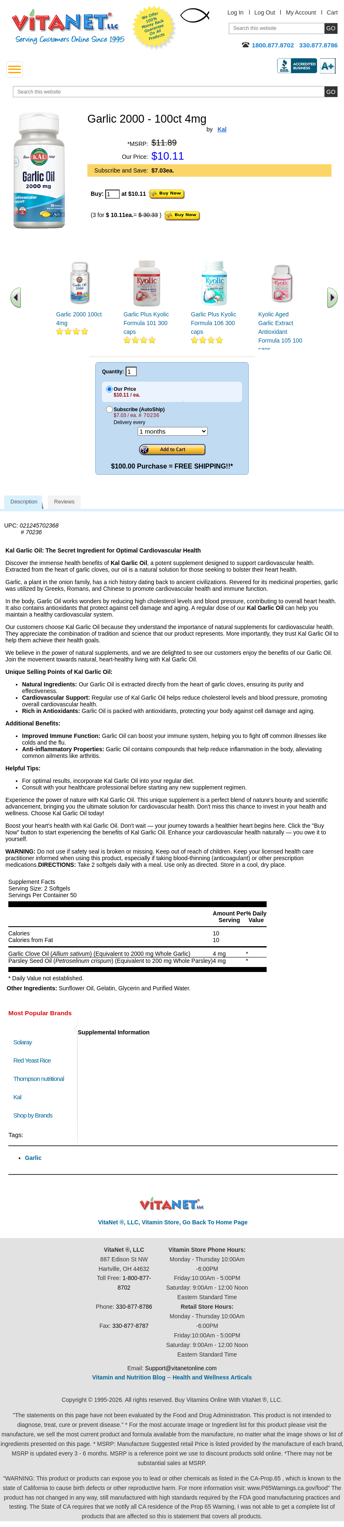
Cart (332, 12)
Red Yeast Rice (32, 1060)
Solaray (22, 1042)
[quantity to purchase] (112, 194)
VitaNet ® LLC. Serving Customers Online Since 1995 (68, 26)
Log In (236, 12)
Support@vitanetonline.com (181, 1368)
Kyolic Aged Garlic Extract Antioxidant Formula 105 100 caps (280, 332)
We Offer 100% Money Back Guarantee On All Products (154, 28)
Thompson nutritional (38, 1078)
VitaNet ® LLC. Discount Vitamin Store (172, 1204)
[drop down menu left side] (14, 69)
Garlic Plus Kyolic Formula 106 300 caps (213, 323)
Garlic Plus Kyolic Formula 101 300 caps (146, 323)
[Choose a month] (173, 431)
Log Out (265, 12)
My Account (301, 12)
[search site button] (330, 91)
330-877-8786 (134, 1306)
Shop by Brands (34, 1115)
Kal (17, 1096)
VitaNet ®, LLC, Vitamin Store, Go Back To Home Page (173, 1222)
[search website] (175, 91)
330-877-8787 (130, 1325)
